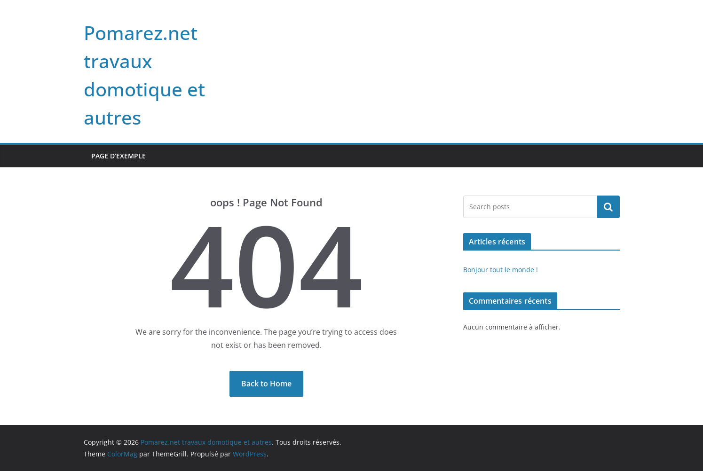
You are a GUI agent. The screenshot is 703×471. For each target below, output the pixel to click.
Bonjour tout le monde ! (500, 269)
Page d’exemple (118, 155)
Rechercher (608, 207)
